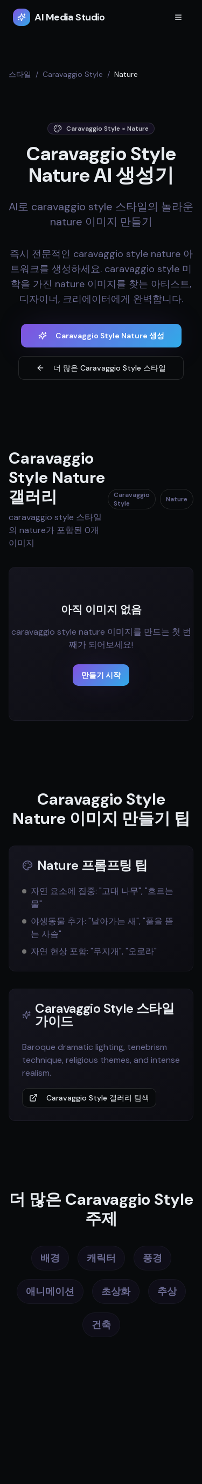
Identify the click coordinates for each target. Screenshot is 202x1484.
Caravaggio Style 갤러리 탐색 (89, 1098)
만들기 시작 (101, 675)
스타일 (20, 74)
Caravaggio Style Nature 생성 (101, 335)
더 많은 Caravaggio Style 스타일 (101, 368)
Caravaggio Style (73, 74)
